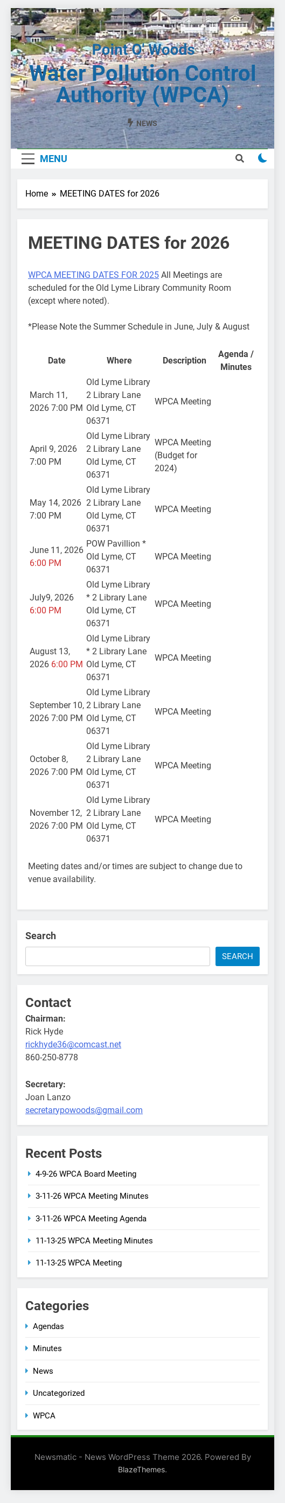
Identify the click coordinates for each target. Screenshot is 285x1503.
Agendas (48, 1326)
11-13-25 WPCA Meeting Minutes (94, 1241)
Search (40, 935)
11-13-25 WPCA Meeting (79, 1263)
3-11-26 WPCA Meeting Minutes (92, 1196)
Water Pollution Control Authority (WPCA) (142, 84)
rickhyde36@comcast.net (73, 1044)
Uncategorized (59, 1393)
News (43, 1371)
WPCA (44, 1416)
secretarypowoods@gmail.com (84, 1110)
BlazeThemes (141, 1469)
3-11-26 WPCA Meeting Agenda (91, 1219)
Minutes (47, 1348)
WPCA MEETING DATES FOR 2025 (93, 275)
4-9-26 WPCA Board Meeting (86, 1174)
